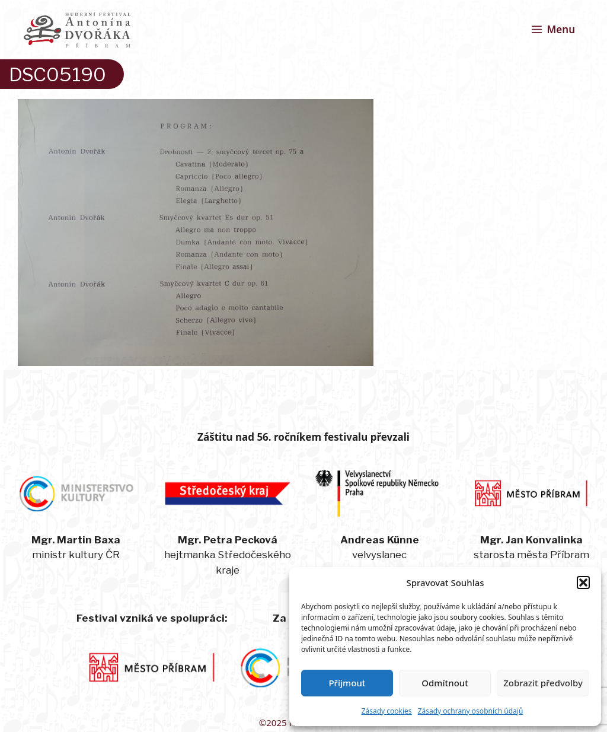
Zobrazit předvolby (543, 683)
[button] (583, 582)
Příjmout (346, 683)
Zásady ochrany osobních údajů (470, 711)
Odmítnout (444, 683)
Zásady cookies (387, 711)
